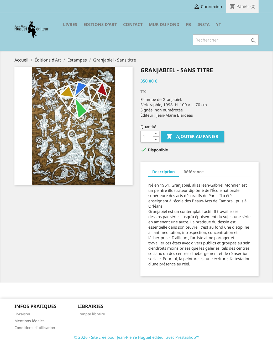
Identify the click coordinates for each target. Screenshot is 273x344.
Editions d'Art (100, 24)
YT (218, 24)
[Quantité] (146, 136)
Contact (133, 24)
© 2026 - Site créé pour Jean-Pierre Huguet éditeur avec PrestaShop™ (136, 337)
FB (188, 24)
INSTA (203, 24)
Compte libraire (91, 313)
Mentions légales (29, 320)
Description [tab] (163, 171)
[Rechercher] (226, 39)
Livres (70, 24)
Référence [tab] (193, 171)
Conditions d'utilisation (34, 327)
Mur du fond (164, 24)
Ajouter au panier (192, 136)
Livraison (22, 313)
